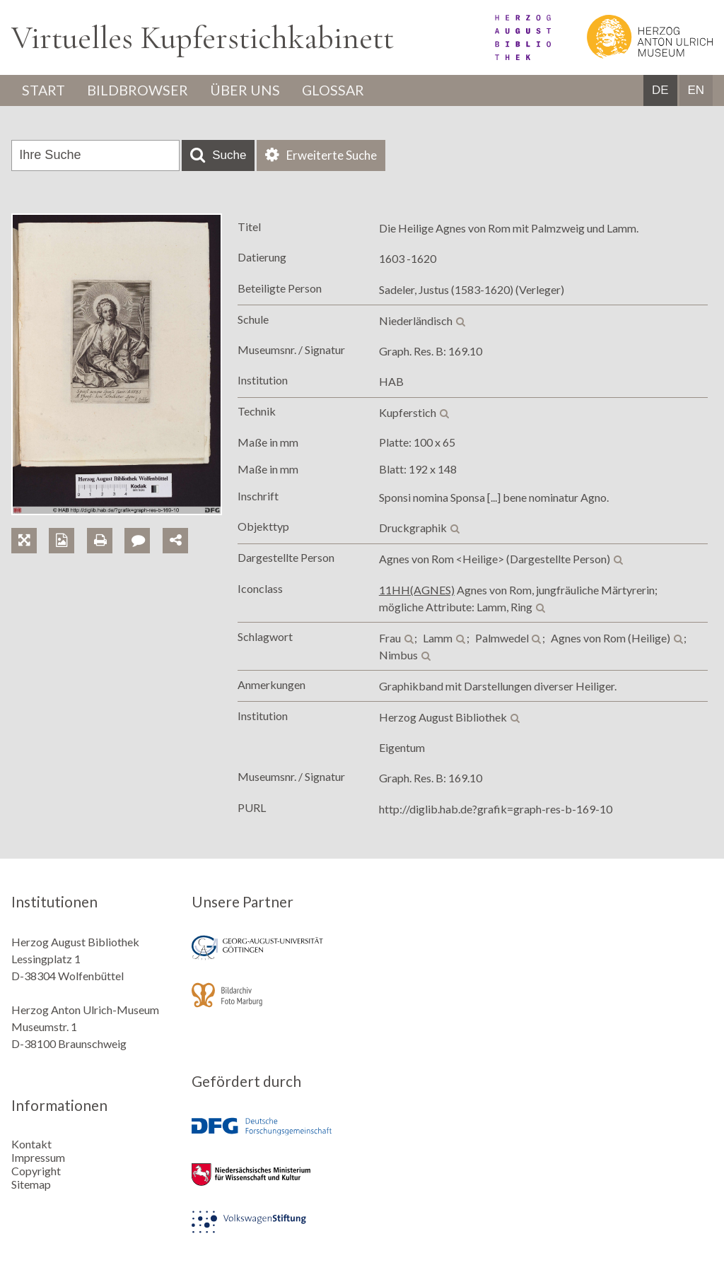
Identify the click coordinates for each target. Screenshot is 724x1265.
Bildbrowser (139, 90)
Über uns (248, 90)
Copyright (36, 1170)
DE (660, 91)
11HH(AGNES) (417, 589)
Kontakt (31, 1144)
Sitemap (31, 1184)
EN (695, 91)
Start (44, 90)
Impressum (38, 1157)
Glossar (337, 90)
